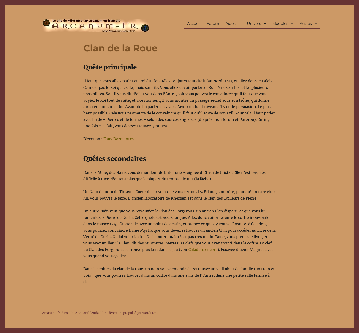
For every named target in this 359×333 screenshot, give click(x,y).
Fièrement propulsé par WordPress (132, 313)
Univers (254, 23)
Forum (213, 23)
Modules (280, 23)
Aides (231, 23)
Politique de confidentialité (83, 313)
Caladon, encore (203, 249)
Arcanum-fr (95, 25)
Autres (306, 23)
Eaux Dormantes (118, 138)
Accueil (193, 23)
